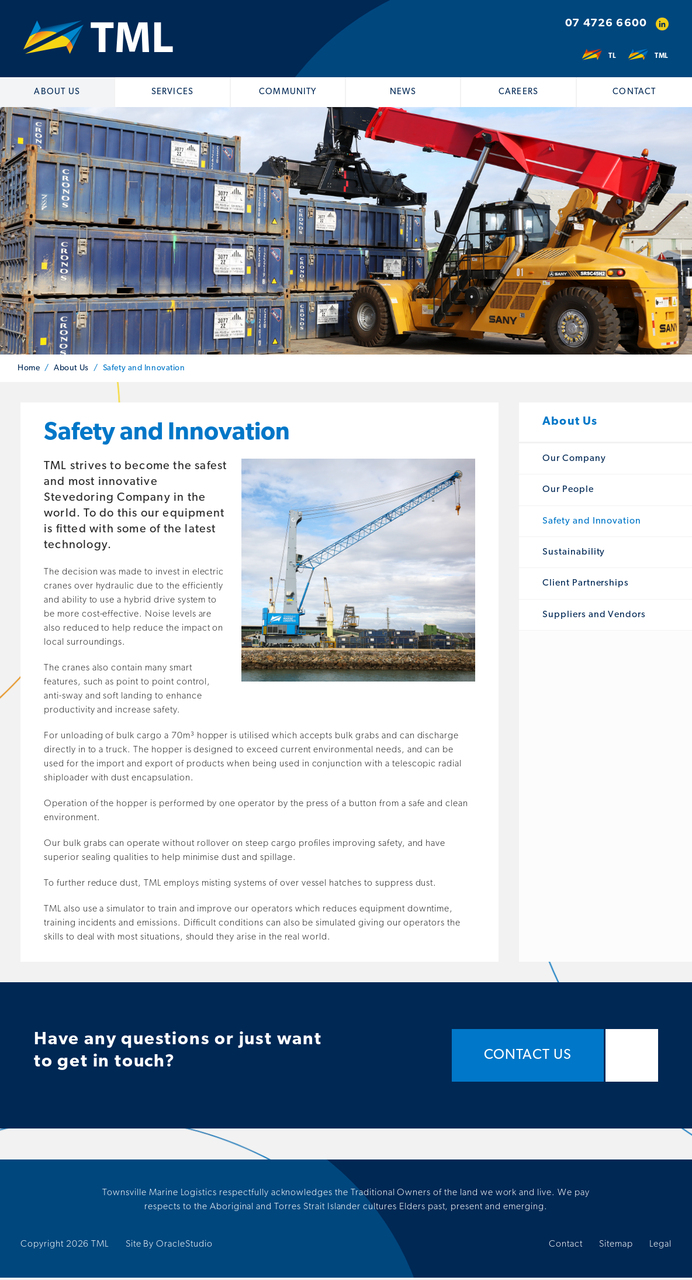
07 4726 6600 (606, 23)
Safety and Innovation (591, 523)
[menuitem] (57, 92)
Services (172, 92)
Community (288, 92)
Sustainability (573, 554)
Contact (634, 92)
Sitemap (616, 1246)
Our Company (574, 461)
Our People (568, 492)
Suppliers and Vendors (594, 616)
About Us (56, 92)
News (403, 92)
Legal (660, 1246)
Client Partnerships (585, 585)
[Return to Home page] (98, 38)
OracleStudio (184, 1246)
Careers (518, 92)
